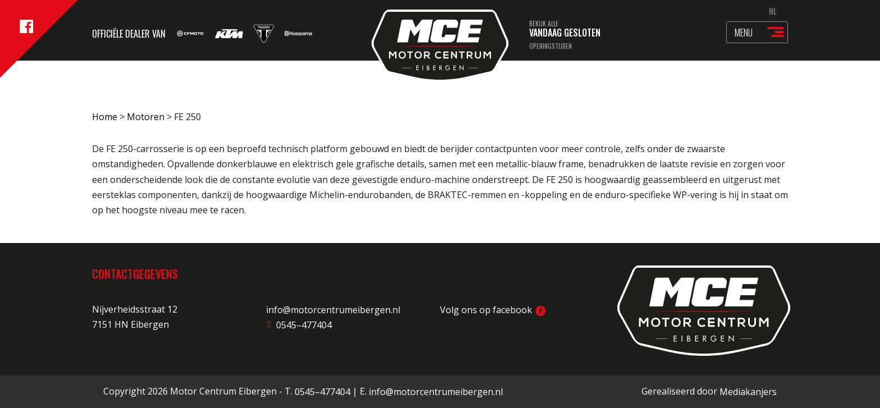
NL (773, 10)
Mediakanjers (748, 392)
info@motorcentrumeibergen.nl (333, 310)
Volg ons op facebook (493, 310)
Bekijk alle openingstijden (550, 35)
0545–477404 (322, 392)
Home (104, 117)
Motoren (145, 117)
